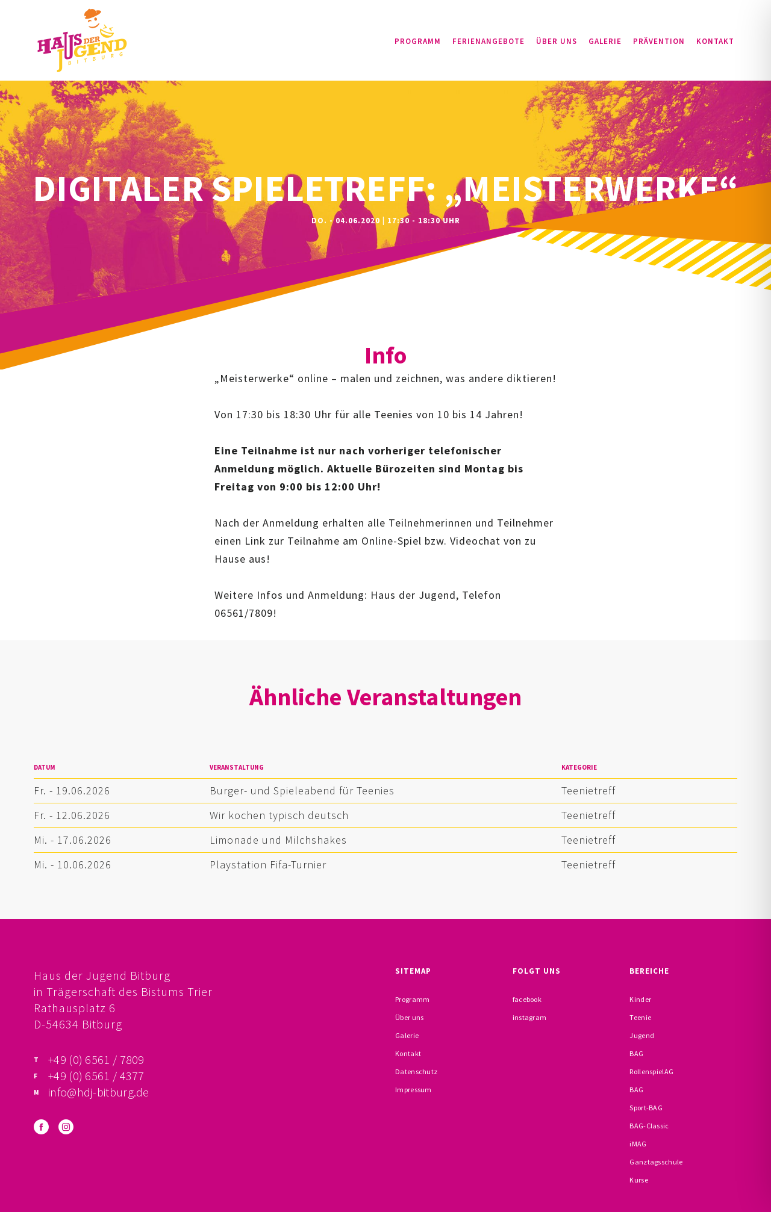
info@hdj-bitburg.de (98, 1091)
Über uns (556, 41)
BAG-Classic (649, 1125)
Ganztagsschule (655, 1161)
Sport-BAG (646, 1107)
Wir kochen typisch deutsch (279, 815)
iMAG (637, 1143)
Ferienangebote (488, 41)
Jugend (641, 1035)
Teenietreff (588, 790)
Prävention (659, 41)
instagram (530, 1017)
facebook (527, 999)
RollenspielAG (651, 1071)
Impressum (413, 1089)
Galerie (605, 41)
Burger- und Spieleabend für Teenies (302, 790)
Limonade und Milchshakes (278, 840)
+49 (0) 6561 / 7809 (96, 1059)
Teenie (640, 1017)
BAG (636, 1053)
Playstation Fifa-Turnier (268, 864)
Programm (418, 41)
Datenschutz (416, 1071)
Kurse (638, 1179)
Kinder (640, 999)
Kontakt (715, 41)
